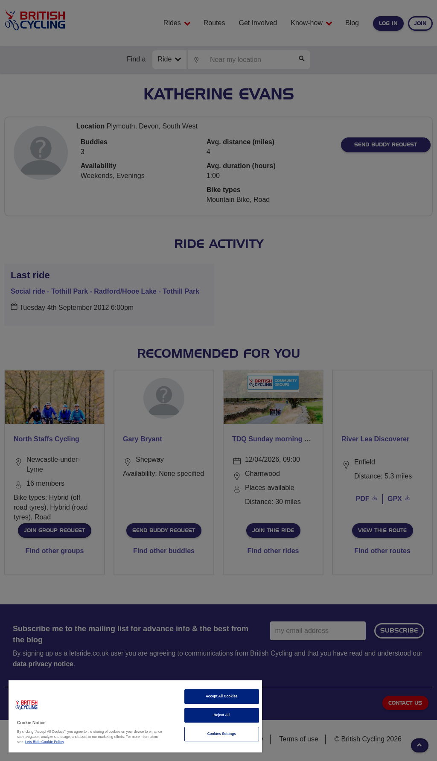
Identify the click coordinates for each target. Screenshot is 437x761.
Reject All (221, 715)
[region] (135, 716)
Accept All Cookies (222, 696)
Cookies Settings (221, 734)
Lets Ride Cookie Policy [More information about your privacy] (44, 742)
